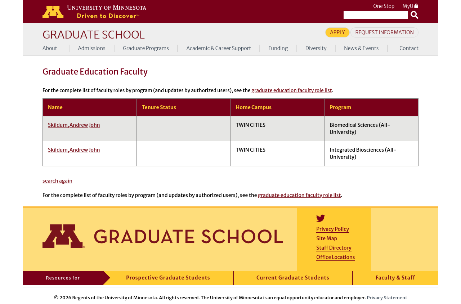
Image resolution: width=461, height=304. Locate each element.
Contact (409, 48)
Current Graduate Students (293, 278)
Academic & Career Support (219, 48)
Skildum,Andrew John (74, 125)
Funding (278, 48)
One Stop (383, 6)
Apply (337, 32)
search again (57, 181)
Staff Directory (333, 248)
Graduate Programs (146, 48)
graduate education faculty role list (291, 91)
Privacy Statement (387, 297)
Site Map (326, 238)
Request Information (384, 32)
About (49, 48)
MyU (411, 6)
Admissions (91, 48)
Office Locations (335, 257)
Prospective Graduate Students (168, 278)
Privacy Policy (332, 229)
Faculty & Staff (395, 278)
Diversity (316, 48)
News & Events (361, 48)
